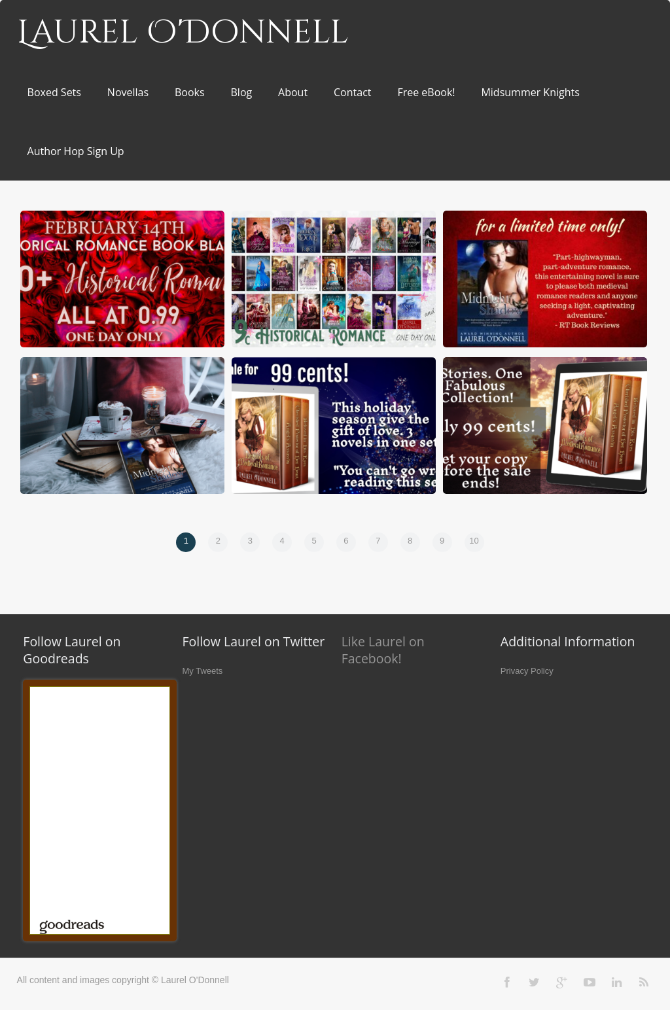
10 (473, 541)
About (293, 92)
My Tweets (202, 671)
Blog (242, 92)
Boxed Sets (54, 92)
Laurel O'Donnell (183, 32)
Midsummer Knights (530, 92)
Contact (352, 92)
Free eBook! (426, 92)
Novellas (128, 92)
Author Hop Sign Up (75, 151)
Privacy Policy (527, 671)
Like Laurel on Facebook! (383, 650)
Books (190, 92)
